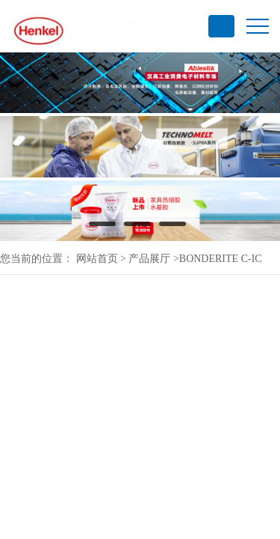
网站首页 (97, 258)
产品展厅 (149, 258)
